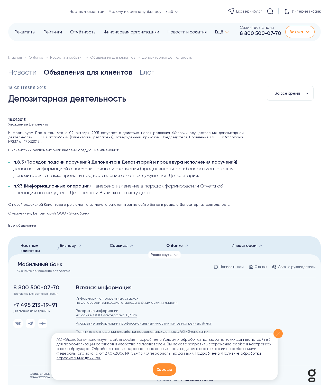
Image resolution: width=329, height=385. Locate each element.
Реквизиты (24, 31)
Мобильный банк (39, 264)
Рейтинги (52, 31)
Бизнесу (70, 245)
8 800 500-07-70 (260, 33)
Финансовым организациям (131, 31)
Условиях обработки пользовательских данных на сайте (215, 339)
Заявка (300, 31)
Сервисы (121, 245)
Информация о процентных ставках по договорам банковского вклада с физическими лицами (127, 300)
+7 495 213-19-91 (35, 305)
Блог (147, 72)
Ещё (219, 31)
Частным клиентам (87, 11)
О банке (36, 57)
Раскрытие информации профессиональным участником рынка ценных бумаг (144, 323)
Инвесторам (247, 245)
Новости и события (187, 31)
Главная (15, 57)
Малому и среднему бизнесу (134, 11)
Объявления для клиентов (112, 57)
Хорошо (164, 369)
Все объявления (22, 225)
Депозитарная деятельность (204, 204)
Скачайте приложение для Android (43, 271)
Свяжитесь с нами (257, 27)
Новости (22, 72)
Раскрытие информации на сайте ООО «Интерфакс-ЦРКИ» (106, 313)
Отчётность (82, 31)
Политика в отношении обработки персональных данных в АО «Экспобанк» (142, 331)
